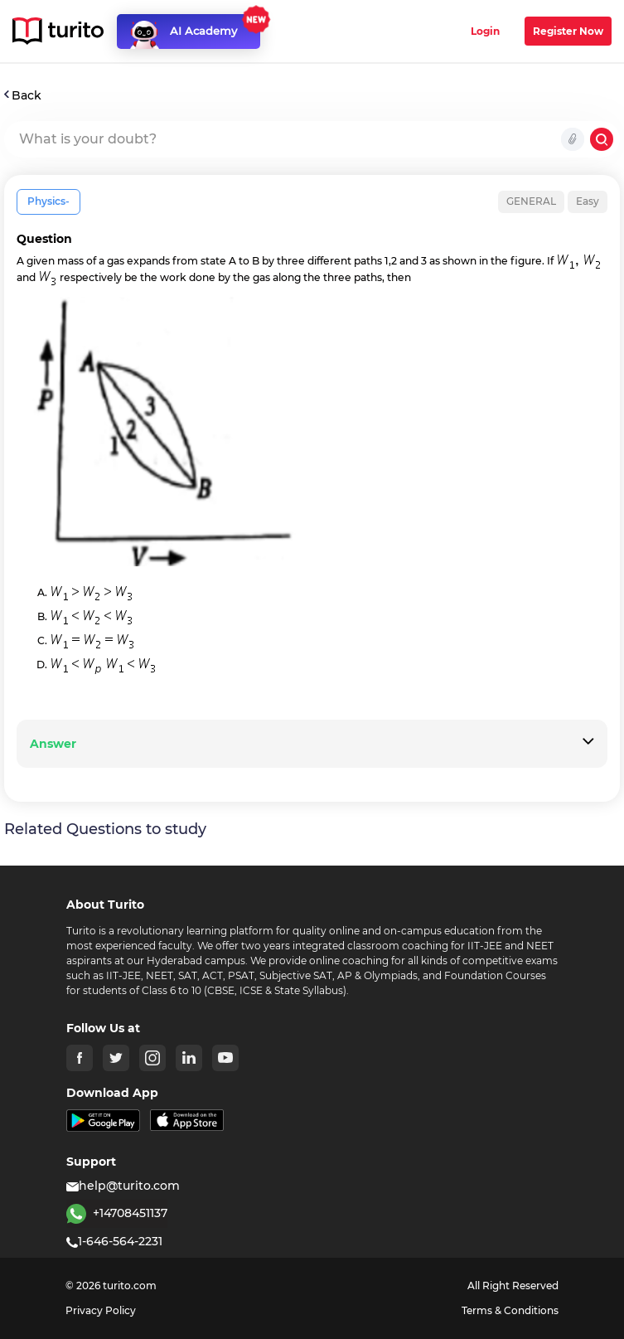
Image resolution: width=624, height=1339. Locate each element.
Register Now (568, 31)
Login (485, 31)
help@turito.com (123, 1185)
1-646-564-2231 (114, 1241)
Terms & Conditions (510, 1310)
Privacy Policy (100, 1310)
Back (22, 95)
